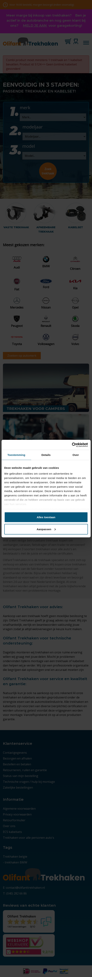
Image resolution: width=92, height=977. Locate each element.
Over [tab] (76, 454)
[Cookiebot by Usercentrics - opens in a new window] (72, 444)
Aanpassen (46, 529)
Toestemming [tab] (16, 454)
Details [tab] (46, 454)
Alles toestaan (46, 517)
